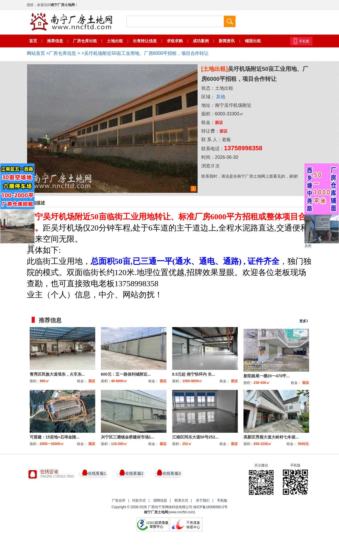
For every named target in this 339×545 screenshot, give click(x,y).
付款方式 (139, 500)
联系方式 (181, 500)
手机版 (222, 500)
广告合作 (118, 500)
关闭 (31, 246)
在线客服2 (134, 473)
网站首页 (36, 53)
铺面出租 (253, 41)
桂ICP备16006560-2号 (210, 507)
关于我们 (203, 500)
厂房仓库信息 (62, 53)
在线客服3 (172, 473)
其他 (220, 96)
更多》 (304, 321)
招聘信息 (160, 500)
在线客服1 (97, 473)
